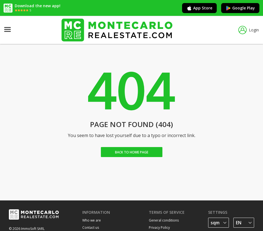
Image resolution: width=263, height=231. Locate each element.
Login (248, 30)
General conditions (164, 220)
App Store (199, 8)
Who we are (91, 220)
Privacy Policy (159, 227)
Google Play (240, 8)
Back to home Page (131, 152)
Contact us (90, 227)
